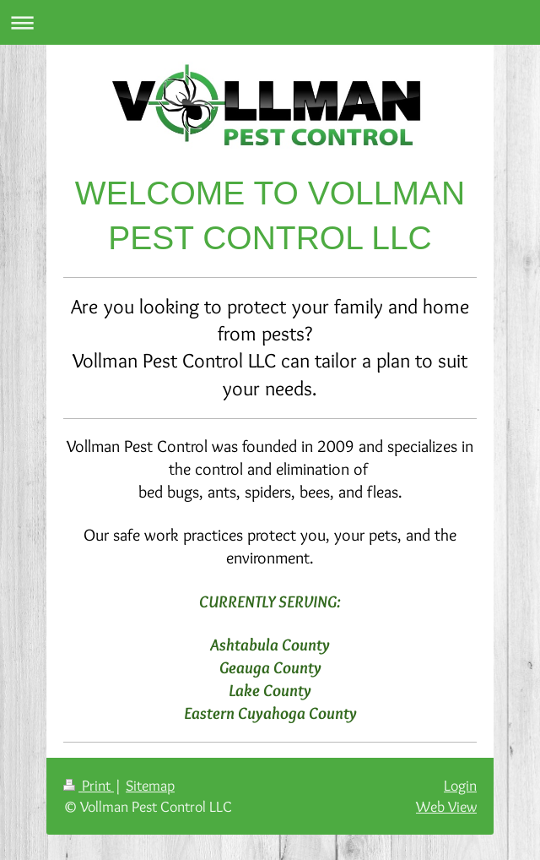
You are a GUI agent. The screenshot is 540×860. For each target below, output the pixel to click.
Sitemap (150, 785)
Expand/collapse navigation (270, 22)
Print (88, 785)
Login (460, 785)
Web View (446, 806)
